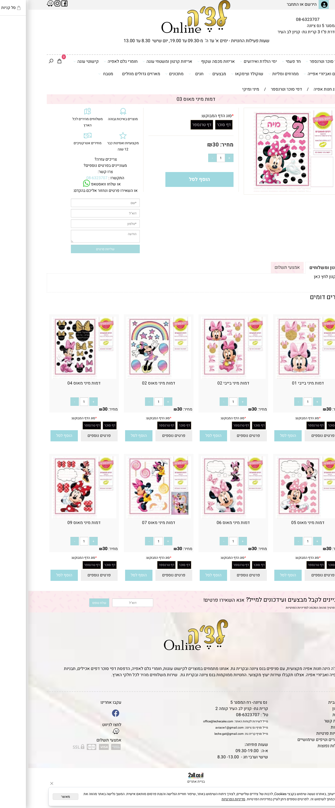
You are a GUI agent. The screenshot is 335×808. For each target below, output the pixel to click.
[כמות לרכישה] (192, 158)
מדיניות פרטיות (301, 733)
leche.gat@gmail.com (200, 734)
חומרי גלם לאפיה (92, 61)
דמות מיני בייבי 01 (279, 383)
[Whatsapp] (323, 797)
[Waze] (323, 785)
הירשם (282, 4)
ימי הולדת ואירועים (229, 61)
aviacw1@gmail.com (201, 727)
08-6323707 (279, 19)
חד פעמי (262, 61)
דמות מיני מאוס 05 (279, 523)
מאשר (37, 797)
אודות (309, 715)
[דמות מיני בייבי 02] (205, 377)
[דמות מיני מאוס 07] (130, 517)
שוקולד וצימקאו (219, 74)
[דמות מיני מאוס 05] (279, 517)
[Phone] (323, 774)
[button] (259, 435)
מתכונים (146, 74)
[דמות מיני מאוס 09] (56, 517)
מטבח (77, 74)
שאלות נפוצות (301, 746)
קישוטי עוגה (57, 61)
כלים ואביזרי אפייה (293, 74)
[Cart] (31, 61)
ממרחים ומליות (255, 74)
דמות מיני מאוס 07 (130, 523)
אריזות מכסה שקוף (187, 61)
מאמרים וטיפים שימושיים (291, 740)
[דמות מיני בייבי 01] (279, 377)
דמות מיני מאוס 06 (204, 523)
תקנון (308, 708)
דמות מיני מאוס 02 (130, 383)
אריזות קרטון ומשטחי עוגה (139, 61)
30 (187, 145)
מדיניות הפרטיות (268, 607)
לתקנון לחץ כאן (299, 277)
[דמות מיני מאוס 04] (56, 377)
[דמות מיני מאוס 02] (130, 377)
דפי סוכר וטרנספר (294, 61)
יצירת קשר (305, 721)
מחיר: (198, 145)
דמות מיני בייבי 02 (205, 383)
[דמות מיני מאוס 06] (205, 517)
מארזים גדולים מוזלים (113, 74)
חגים (167, 74)
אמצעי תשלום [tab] (259, 267)
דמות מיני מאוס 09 (55, 523)
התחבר (264, 4)
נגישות (308, 727)
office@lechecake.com (190, 721)
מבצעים (189, 74)
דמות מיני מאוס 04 (55, 383)
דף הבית (307, 702)
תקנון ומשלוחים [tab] (296, 267)
